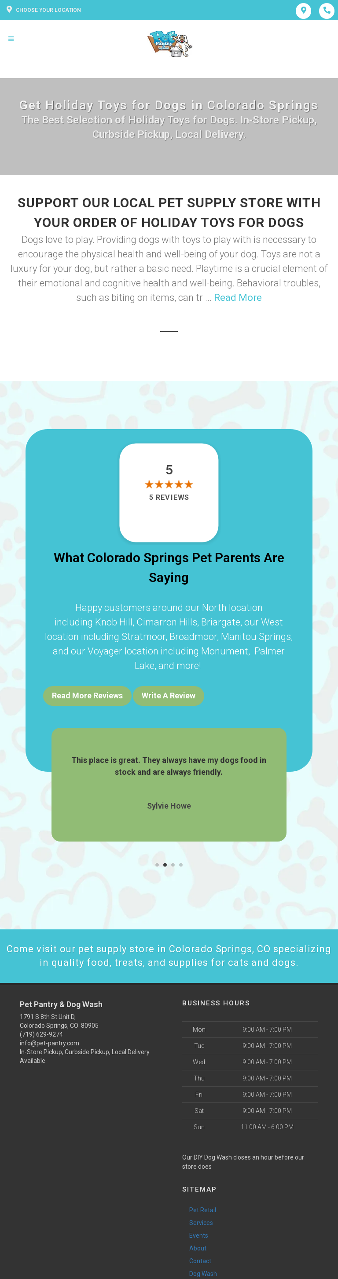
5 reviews (169, 497)
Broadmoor (193, 636)
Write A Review (168, 695)
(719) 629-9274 (41, 1034)
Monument (224, 651)
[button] (157, 865)
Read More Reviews (87, 695)
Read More (238, 297)
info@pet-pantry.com (49, 1043)
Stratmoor (143, 636)
